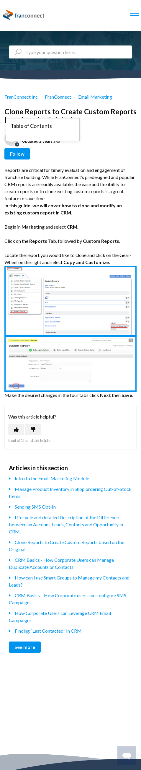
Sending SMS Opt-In (35, 506)
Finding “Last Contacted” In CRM (48, 631)
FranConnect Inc (21, 97)
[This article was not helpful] (33, 429)
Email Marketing (95, 97)
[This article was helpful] (16, 429)
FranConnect (58, 97)
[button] (134, 13)
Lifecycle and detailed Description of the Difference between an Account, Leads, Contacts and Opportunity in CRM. (66, 524)
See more (24, 647)
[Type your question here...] (70, 51)
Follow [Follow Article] (17, 154)
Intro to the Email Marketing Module (52, 478)
